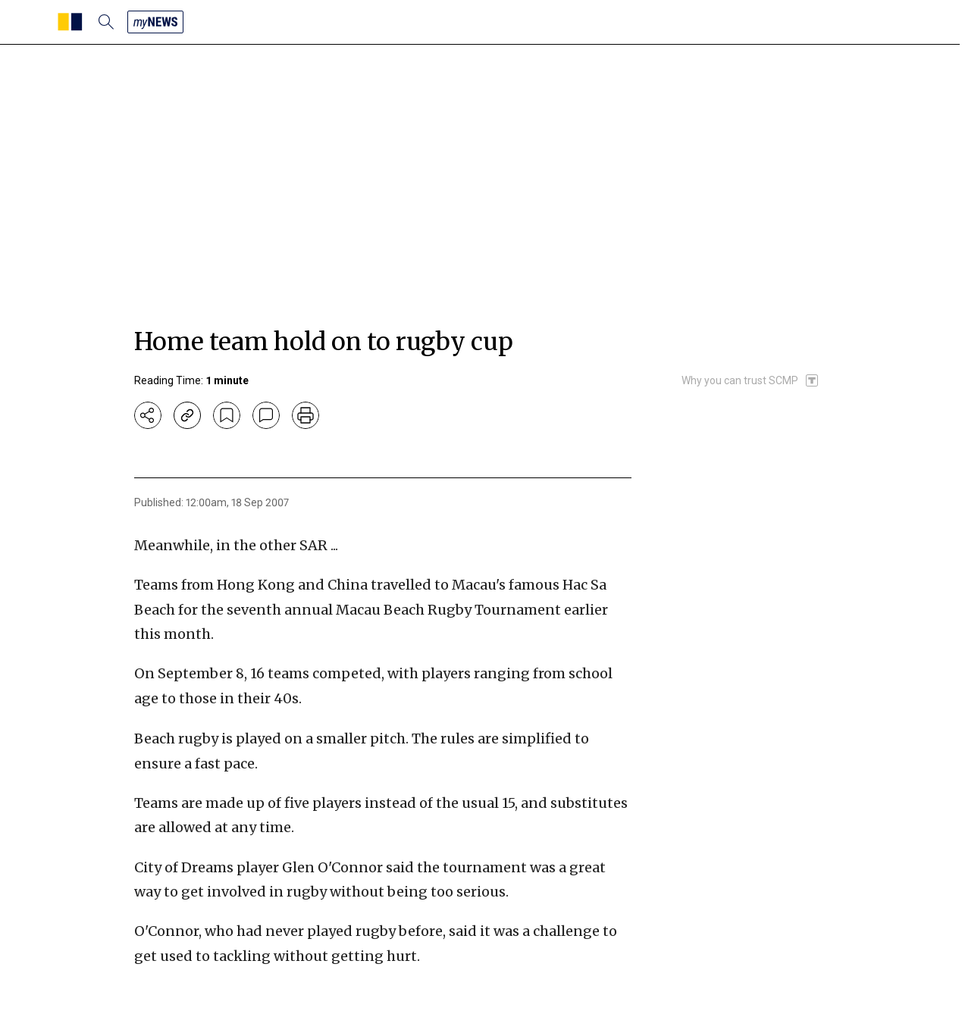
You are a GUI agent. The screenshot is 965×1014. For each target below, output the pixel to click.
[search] (106, 22)
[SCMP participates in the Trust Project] (750, 380)
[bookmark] (226, 415)
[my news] (155, 22)
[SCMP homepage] (70, 22)
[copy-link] (187, 415)
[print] (305, 415)
